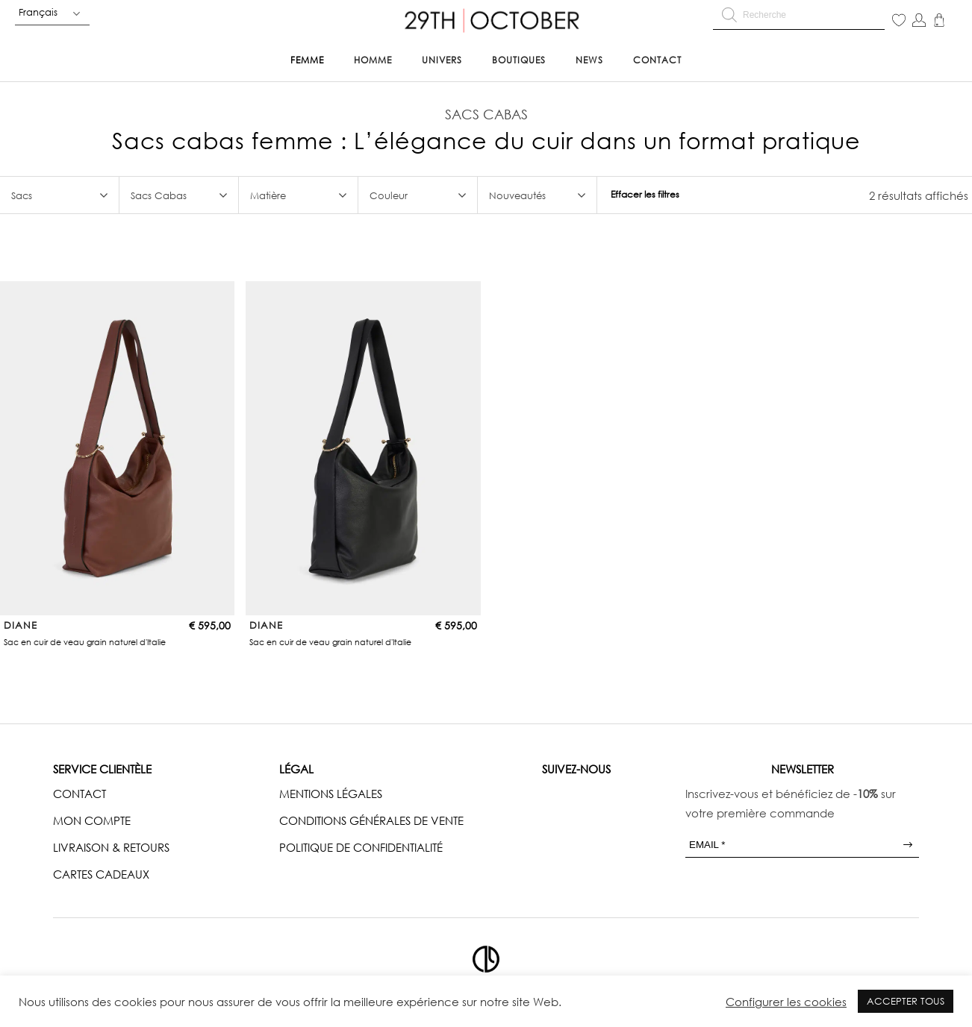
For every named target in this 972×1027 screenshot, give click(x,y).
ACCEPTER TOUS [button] (905, 1001)
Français (38, 12)
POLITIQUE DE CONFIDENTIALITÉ (361, 847)
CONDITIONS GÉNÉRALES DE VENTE (371, 820)
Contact (657, 60)
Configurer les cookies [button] (786, 1001)
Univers (442, 60)
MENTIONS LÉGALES (330, 793)
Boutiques (519, 60)
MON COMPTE (92, 820)
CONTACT (79, 793)
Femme (307, 60)
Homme (373, 60)
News (589, 60)
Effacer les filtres (645, 194)
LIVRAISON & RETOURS (111, 847)
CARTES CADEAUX (101, 874)
